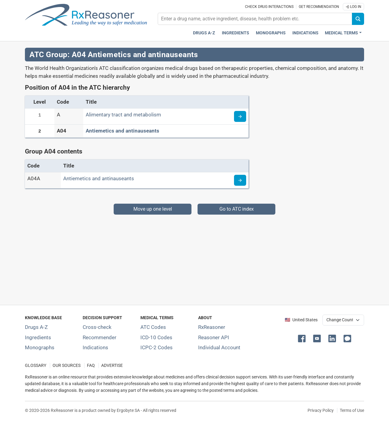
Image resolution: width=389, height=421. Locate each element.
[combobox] (255, 19)
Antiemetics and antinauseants (122, 131)
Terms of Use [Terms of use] (352, 410)
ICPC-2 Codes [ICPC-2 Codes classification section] (156, 347)
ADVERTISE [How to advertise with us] (112, 365)
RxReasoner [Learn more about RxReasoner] (211, 327)
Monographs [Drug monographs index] (271, 33)
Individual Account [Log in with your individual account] (219, 347)
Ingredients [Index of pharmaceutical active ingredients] (38, 337)
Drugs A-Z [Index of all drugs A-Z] (36, 327)
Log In (353, 7)
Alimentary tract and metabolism (123, 115)
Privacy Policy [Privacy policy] (321, 410)
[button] (303, 338)
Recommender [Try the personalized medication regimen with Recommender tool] (99, 337)
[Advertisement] (194, 257)
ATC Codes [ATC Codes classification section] (153, 327)
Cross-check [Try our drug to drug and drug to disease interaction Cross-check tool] (97, 327)
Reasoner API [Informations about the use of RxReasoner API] (213, 337)
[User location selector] (343, 320)
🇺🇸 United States (301, 320)
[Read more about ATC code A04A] (240, 180)
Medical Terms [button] (341, 33)
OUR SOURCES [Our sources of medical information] (67, 365)
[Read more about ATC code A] (240, 116)
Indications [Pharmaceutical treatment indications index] (305, 33)
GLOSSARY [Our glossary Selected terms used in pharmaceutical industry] (35, 365)
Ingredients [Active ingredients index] (235, 33)
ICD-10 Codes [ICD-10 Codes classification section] (156, 337)
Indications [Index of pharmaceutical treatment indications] (95, 347)
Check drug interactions (269, 7)
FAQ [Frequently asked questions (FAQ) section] (91, 365)
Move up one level (152, 209)
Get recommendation (319, 7)
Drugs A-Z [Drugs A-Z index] (204, 33)
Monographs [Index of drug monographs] (39, 347)
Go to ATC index (236, 209)
